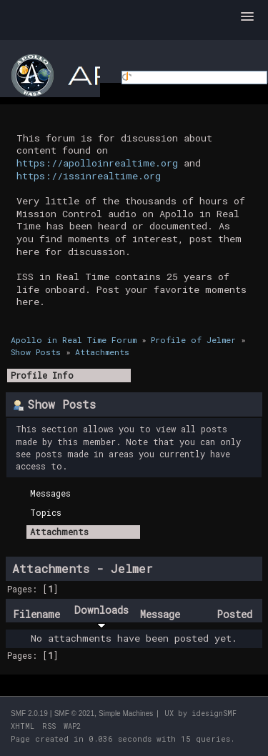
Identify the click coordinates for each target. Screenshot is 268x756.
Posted (234, 614)
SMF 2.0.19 (29, 713)
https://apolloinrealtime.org (97, 162)
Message (160, 614)
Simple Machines (126, 713)
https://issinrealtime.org (88, 175)
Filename (36, 614)
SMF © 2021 (74, 713)
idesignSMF (214, 713)
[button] (247, 17)
